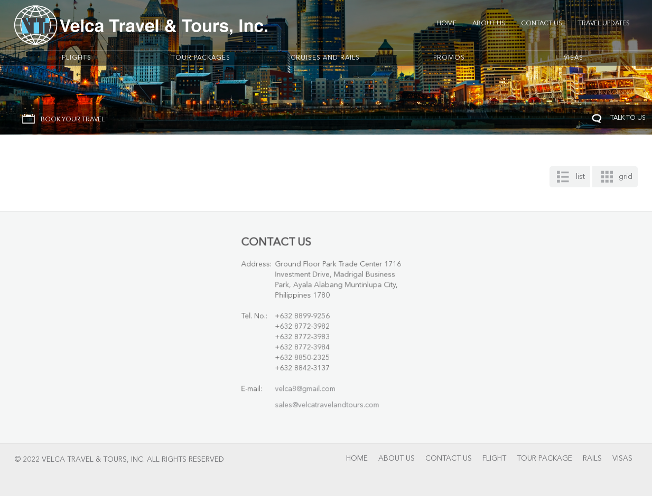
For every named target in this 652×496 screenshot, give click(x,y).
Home (446, 24)
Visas (573, 58)
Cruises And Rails (325, 58)
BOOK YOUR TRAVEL (73, 120)
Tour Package (544, 458)
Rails (592, 458)
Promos (449, 58)
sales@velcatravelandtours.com (327, 401)
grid (625, 176)
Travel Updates (604, 24)
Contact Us (541, 24)
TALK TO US (628, 118)
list (580, 176)
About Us (488, 24)
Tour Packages (200, 58)
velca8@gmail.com (306, 386)
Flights (76, 58)
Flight (494, 458)
